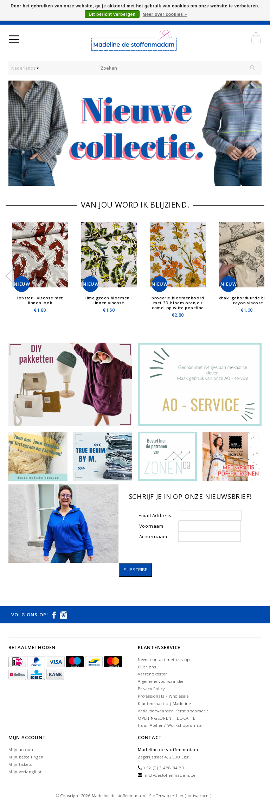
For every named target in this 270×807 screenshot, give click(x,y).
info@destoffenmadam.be (169, 775)
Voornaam (157, 526)
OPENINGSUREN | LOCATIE (166, 718)
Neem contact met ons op (163, 659)
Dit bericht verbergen (112, 14)
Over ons (147, 666)
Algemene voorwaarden (161, 681)
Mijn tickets (20, 764)
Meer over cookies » (165, 14)
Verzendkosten (153, 673)
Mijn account (21, 749)
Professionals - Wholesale (163, 696)
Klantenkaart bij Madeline (164, 703)
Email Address (157, 515)
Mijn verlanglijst (25, 771)
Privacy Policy (151, 688)
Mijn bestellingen (26, 757)
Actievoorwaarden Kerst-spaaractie (173, 710)
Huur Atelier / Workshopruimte (170, 725)
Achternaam (154, 536)
